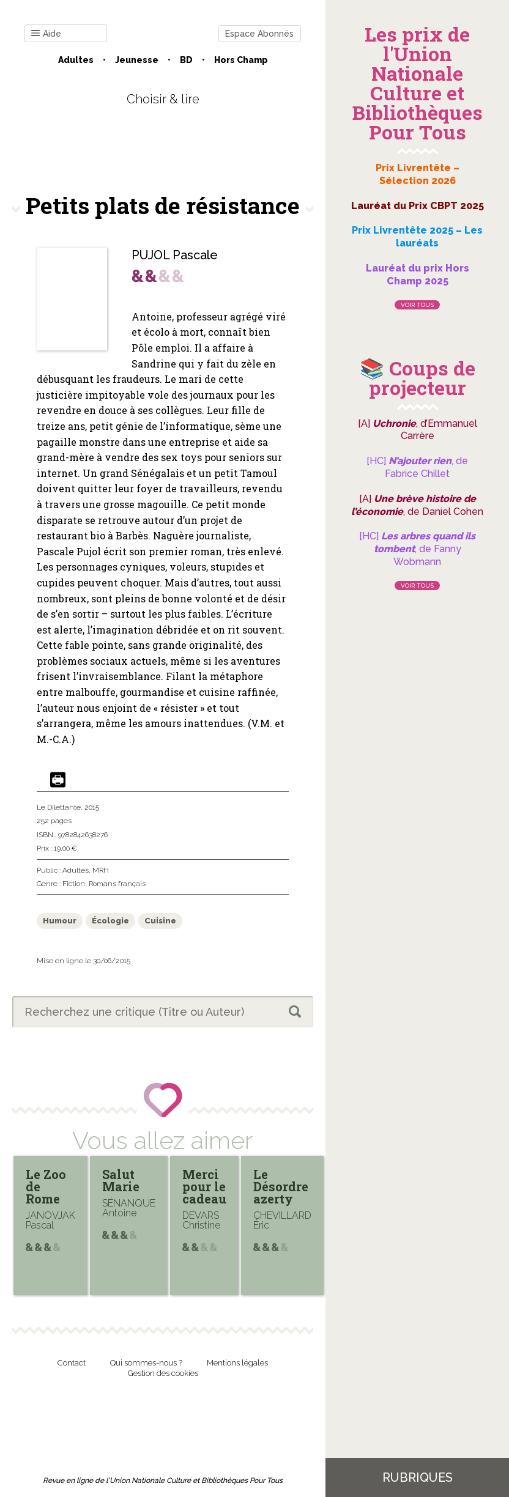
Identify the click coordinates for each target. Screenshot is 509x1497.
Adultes (76, 60)
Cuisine (160, 920)
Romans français (117, 883)
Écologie (110, 920)
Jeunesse (136, 60)
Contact (72, 1362)
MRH (100, 870)
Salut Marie (120, 1180)
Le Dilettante (59, 807)
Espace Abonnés (259, 34)
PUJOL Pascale (175, 255)
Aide (46, 34)
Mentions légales (237, 1362)
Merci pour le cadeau (204, 1186)
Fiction (73, 883)
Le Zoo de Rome (46, 1186)
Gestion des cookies (163, 1373)
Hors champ (241, 60)
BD (186, 60)
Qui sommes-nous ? (146, 1362)
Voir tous (417, 304)
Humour (59, 920)
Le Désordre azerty (280, 1186)
